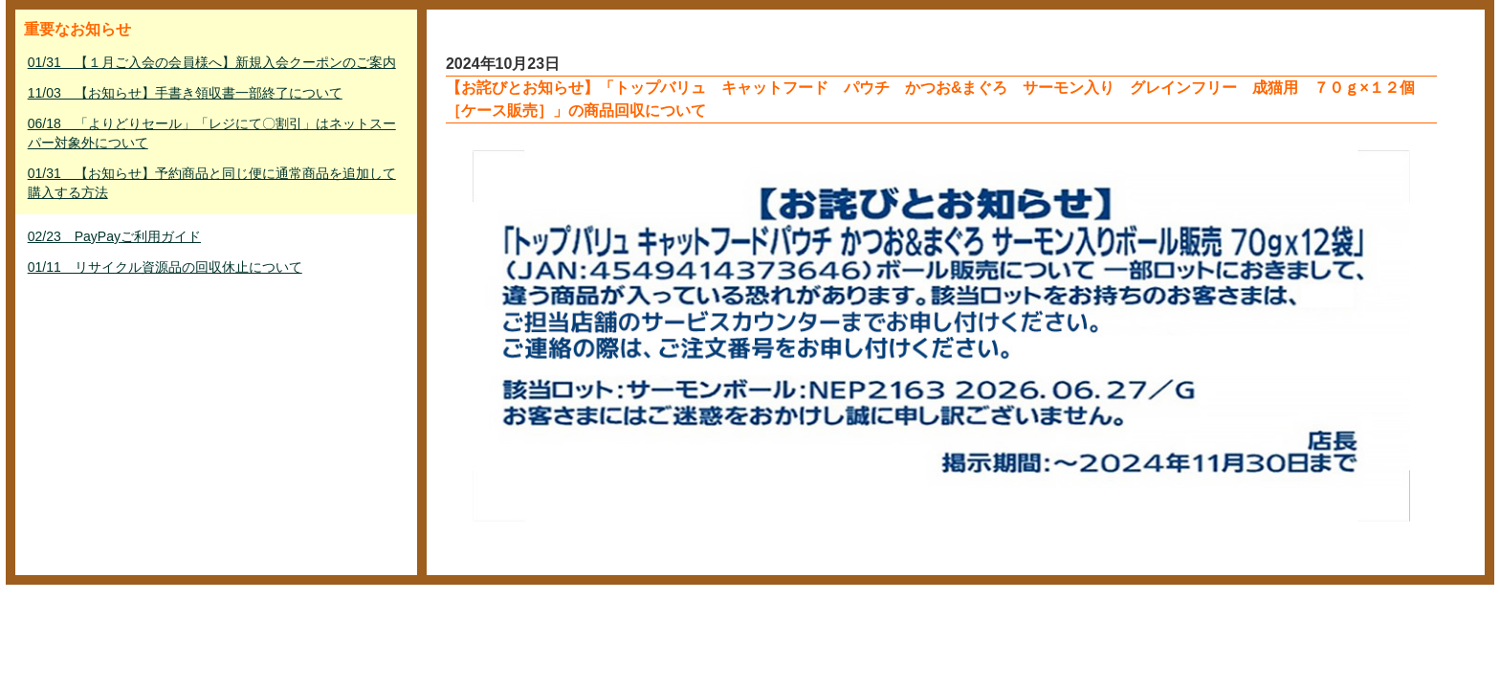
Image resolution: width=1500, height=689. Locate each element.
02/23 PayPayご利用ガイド (114, 236)
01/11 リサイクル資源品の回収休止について (165, 267)
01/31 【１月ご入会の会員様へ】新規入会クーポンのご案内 (212, 62)
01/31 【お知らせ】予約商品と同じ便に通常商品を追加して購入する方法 (212, 183)
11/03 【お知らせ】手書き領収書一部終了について (185, 92)
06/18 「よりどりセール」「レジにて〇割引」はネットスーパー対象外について (212, 133)
